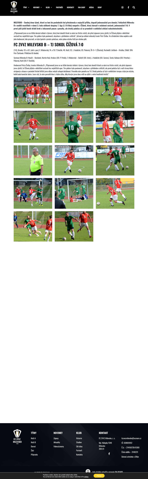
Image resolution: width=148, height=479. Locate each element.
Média (91, 7)
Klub (49, 7)
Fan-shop (81, 7)
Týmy (26, 7)
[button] (134, 7)
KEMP (100, 7)
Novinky (37, 7)
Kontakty (70, 7)
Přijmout (99, 476)
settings (86, 477)
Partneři (59, 7)
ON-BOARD (119, 471)
